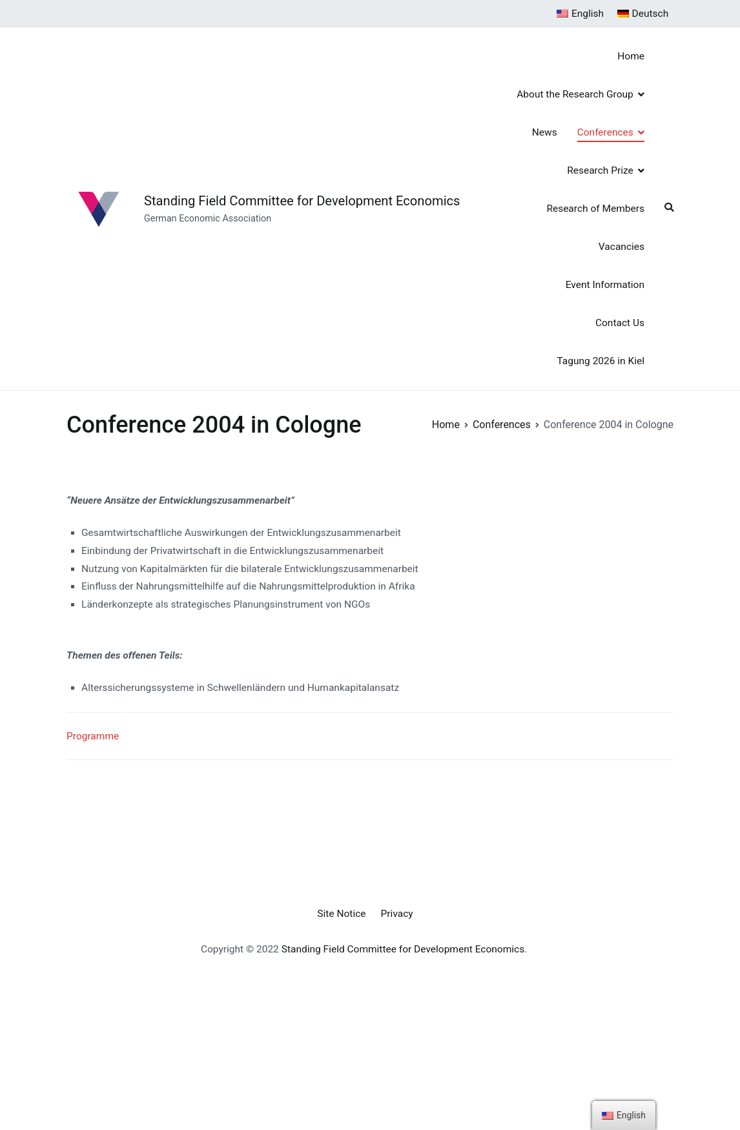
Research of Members (595, 208)
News (544, 132)
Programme (93, 736)
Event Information (605, 285)
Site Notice (341, 913)
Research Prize (600, 170)
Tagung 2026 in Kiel (600, 361)
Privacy (397, 913)
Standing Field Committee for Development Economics (302, 201)
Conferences (605, 132)
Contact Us (619, 323)
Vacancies (621, 246)
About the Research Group (575, 94)
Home (630, 56)
